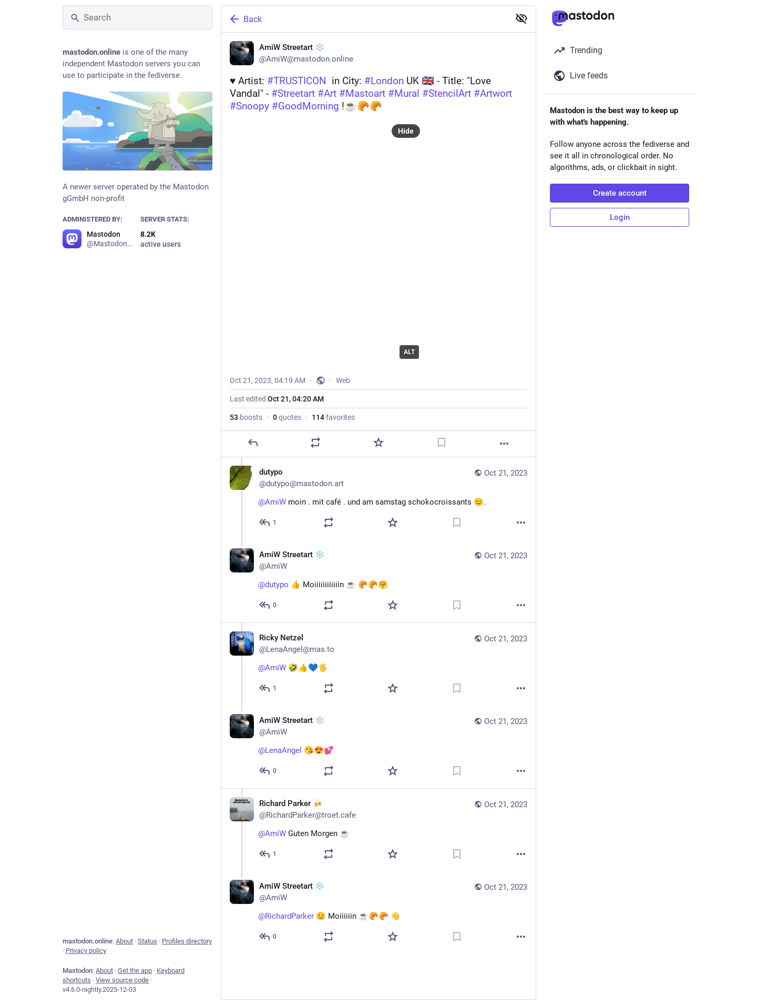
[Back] (364, 19)
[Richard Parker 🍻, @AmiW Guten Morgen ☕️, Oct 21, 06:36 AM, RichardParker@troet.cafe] (378, 829)
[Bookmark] (441, 442)
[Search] (137, 17)
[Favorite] (378, 442)
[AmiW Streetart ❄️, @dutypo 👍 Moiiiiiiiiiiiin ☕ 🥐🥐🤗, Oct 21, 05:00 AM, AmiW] (378, 581)
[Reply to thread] (268, 522)
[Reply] (253, 442)
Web (343, 380)
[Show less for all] (521, 18)
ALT (409, 352)
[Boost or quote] (315, 442)
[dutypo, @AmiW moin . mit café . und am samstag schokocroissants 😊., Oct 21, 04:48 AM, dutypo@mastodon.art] (378, 498)
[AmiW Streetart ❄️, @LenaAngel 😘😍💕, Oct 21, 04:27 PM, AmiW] (378, 747)
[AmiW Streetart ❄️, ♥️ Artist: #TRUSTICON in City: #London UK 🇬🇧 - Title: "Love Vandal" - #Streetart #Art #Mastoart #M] (378, 245)
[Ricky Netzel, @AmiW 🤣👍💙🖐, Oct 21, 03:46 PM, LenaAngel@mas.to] (378, 664)
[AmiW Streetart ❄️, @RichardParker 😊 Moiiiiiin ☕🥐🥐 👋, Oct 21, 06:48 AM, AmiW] (378, 912)
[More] (504, 443)
